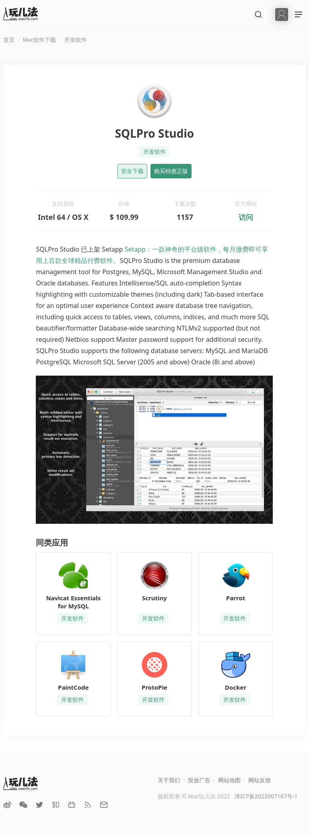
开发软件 (75, 39)
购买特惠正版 (171, 171)
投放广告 (199, 780)
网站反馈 (259, 780)
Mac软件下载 (39, 39)
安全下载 (132, 171)
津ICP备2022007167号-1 (266, 796)
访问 (246, 217)
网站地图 (229, 780)
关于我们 (169, 780)
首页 (8, 39)
